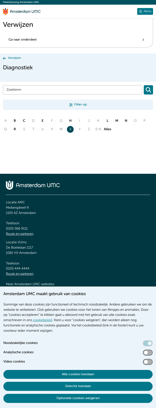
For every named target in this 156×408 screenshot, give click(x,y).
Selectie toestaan (78, 386)
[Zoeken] (148, 89)
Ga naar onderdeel (22, 39)
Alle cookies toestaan (78, 374)
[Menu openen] (145, 11)
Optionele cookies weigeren (78, 398)
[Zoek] (72, 89)
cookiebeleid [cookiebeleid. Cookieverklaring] (42, 320)
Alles (107, 129)
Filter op (80, 104)
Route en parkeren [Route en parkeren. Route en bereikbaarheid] (20, 234)
